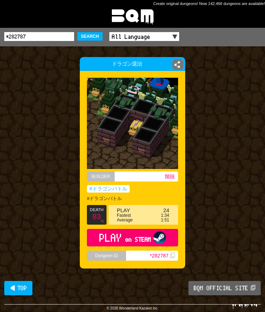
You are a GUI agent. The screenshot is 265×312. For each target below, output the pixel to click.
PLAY (132, 237)
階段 (170, 176)
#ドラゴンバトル (108, 188)
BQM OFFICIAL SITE (224, 288)
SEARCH (90, 36)
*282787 (162, 256)
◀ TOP (18, 288)
